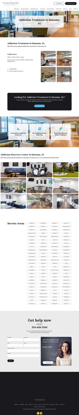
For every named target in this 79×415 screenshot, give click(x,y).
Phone (25, 343)
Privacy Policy (52, 404)
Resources (65, 8)
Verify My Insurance (71, 3)
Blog (70, 8)
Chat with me (48, 362)
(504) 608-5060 (39, 105)
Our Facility (42, 8)
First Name (9, 337)
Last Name (26, 337)
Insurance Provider (11, 348)
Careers (35, 404)
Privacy (57, 404)
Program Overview (25, 8)
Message (9, 353)
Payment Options (50, 8)
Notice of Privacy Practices (39, 406)
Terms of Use (45, 404)
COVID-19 (30, 404)
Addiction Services (34, 8)
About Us (16, 404)
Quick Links (16, 8)
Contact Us (75, 8)
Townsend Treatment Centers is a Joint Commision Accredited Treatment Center (39, 409)
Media (39, 404)
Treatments (22, 404)
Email (8, 343)
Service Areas (58, 8)
